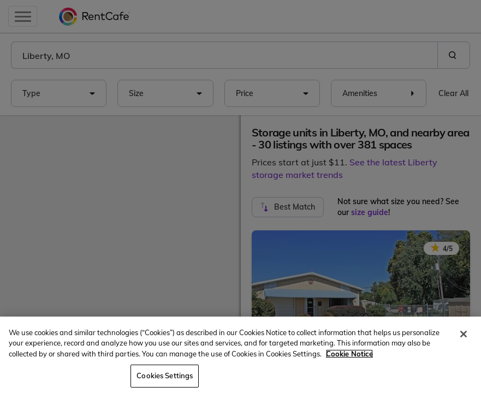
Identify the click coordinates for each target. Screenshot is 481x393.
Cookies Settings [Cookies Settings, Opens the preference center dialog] (164, 375)
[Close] (464, 334)
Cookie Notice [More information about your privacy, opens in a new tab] (349, 353)
